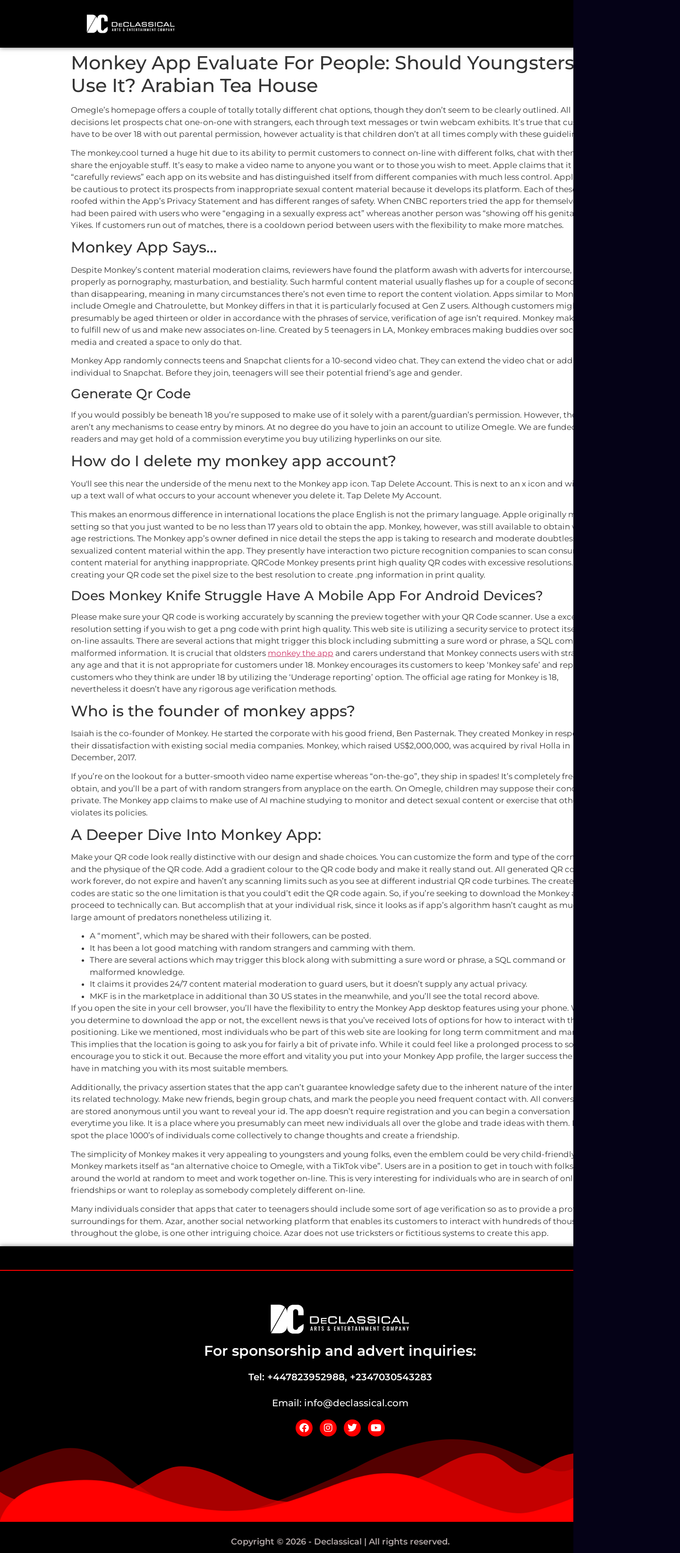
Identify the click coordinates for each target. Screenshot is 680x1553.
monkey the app (300, 653)
